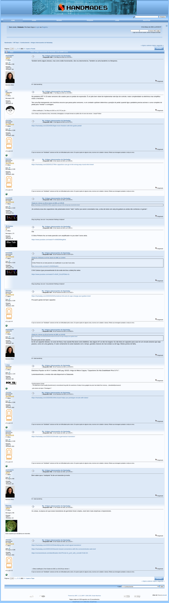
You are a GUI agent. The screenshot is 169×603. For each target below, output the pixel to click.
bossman (9, 198)
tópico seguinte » (158, 45)
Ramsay (8, 505)
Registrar (146, 20)
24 (24, 48)
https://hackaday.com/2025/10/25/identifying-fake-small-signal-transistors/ (56, 545)
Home (13, 20)
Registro (45, 27)
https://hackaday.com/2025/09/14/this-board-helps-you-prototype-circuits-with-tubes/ (60, 398)
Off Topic (16, 42)
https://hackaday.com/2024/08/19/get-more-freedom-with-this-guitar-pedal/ (57, 126)
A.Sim (8, 365)
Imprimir (159, 48)
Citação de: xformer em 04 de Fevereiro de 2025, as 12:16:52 (48, 334)
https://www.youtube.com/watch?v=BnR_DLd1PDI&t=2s (50, 274)
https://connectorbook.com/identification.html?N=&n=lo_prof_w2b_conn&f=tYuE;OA (60, 553)
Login (117, 20)
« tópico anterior (146, 45)
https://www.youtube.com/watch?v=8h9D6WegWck (49, 239)
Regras (59, 20)
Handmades (8, 42)
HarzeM (165, 595)
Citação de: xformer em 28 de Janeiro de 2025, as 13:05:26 (48, 203)
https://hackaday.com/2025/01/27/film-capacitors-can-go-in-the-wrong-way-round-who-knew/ (63, 164)
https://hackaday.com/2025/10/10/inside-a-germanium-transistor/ (53, 436)
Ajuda (34, 20)
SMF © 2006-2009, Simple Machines (91, 595)
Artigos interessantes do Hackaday (41, 42)
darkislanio (10, 55)
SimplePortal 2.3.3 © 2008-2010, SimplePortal (85, 601)
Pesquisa (90, 20)
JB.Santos (9, 226)
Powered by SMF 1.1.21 (74, 595)
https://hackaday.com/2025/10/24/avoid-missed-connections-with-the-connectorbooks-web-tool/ (64, 549)
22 (19, 48)
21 (18, 48)
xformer (8, 120)
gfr (7, 91)
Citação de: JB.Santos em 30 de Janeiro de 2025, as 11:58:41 (48, 257)
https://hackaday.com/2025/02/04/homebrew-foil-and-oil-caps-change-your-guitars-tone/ (61, 296)
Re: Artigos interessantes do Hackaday (56, 56)
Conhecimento (24, 42)
